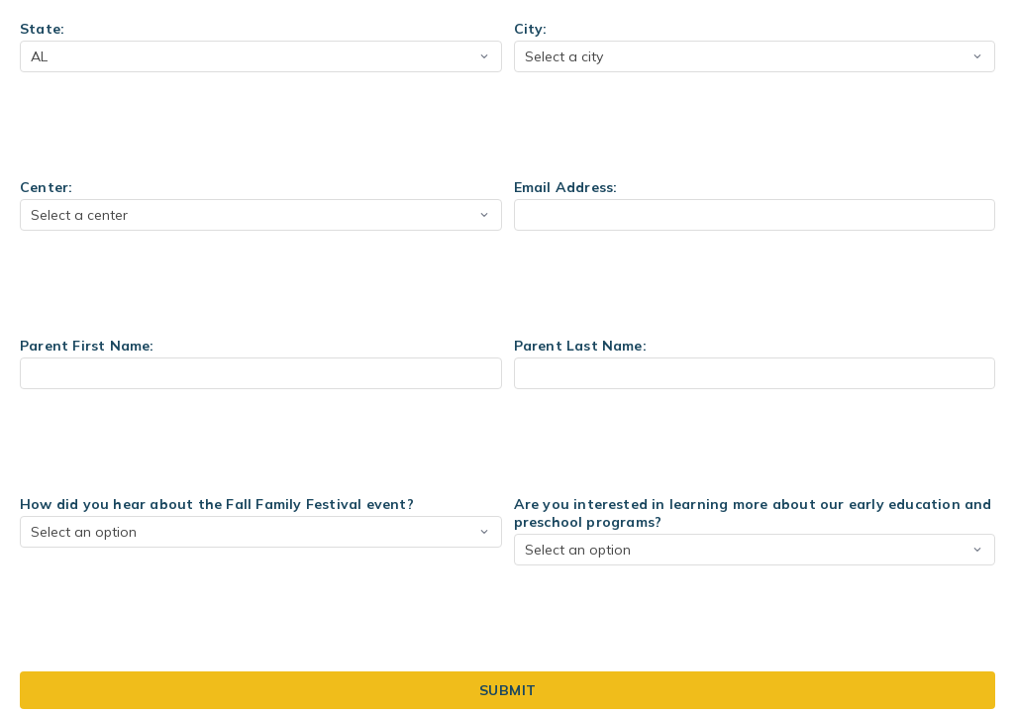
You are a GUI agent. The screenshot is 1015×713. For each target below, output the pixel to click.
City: (531, 29)
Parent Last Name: (580, 346)
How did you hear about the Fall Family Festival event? (217, 504)
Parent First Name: (87, 346)
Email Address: (566, 187)
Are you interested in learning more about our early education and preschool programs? (753, 513)
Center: (46, 187)
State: (42, 29)
